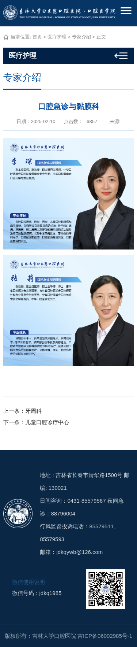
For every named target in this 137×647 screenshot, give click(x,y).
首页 (37, 37)
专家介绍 (81, 37)
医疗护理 (56, 37)
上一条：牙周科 (22, 411)
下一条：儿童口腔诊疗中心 (36, 422)
